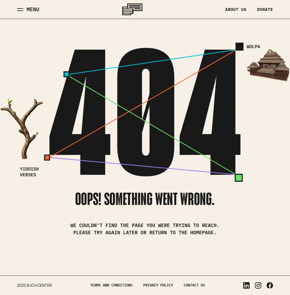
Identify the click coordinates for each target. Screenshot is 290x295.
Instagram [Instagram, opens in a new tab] (258, 285)
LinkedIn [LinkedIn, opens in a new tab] (246, 285)
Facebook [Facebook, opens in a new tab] (270, 285)
